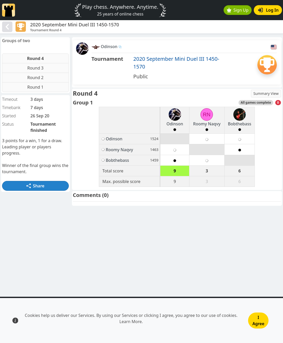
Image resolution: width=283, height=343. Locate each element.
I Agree (258, 320)
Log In (268, 10)
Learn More (131, 321)
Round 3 (35, 68)
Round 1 (35, 87)
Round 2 (35, 77)
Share (35, 186)
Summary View (266, 93)
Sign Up (238, 10)
